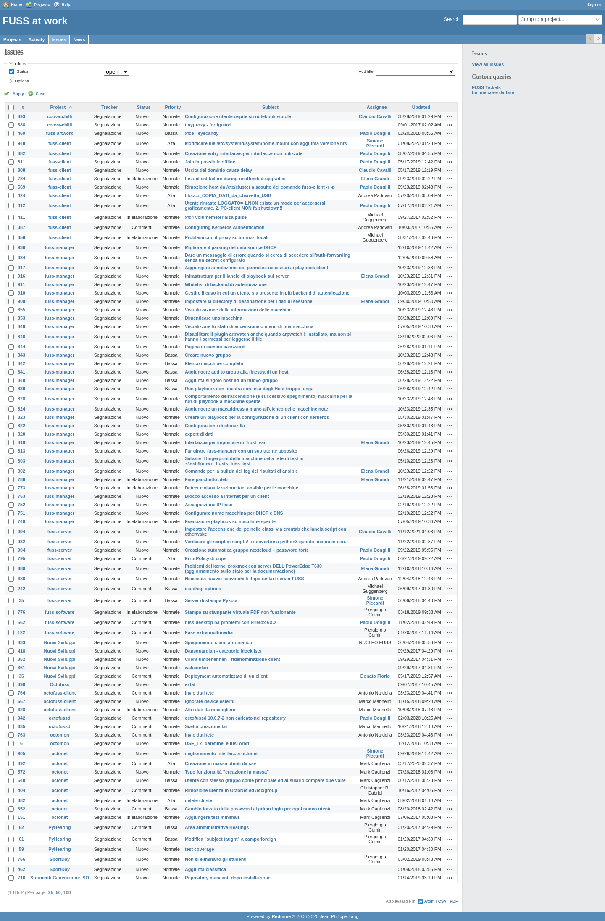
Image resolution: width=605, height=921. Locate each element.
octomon (59, 734)
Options (22, 81)
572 (21, 771)
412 (21, 205)
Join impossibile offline (210, 161)
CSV (442, 901)
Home (16, 4)
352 (21, 808)
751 (21, 513)
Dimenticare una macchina (213, 318)
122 (21, 632)
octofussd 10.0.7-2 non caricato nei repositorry (235, 718)
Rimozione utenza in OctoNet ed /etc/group (231, 790)
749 (21, 521)
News (79, 39)
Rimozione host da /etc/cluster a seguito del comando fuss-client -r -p (260, 186)
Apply (18, 93)
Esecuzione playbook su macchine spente (230, 521)
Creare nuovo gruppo (208, 355)
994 (21, 531)
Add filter (367, 71)
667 (21, 701)
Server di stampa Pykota (211, 600)
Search (452, 19)
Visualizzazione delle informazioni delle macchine (238, 309)
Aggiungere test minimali (212, 817)
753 (21, 496)
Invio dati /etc (199, 692)
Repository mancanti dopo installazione (228, 877)
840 (21, 380)
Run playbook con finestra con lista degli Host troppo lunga (249, 388)
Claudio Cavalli (375, 116)
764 (21, 692)
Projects (42, 4)
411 (21, 217)
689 (21, 568)
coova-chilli (59, 116)
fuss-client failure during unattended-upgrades (235, 178)
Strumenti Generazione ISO (59, 877)
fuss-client (59, 143)
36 (21, 676)
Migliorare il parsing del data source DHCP (230, 247)
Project (58, 107)
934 (21, 257)
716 (21, 877)
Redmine (281, 916)
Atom (429, 901)
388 (21, 124)
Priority (173, 107)
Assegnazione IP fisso (209, 504)
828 (21, 398)
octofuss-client (60, 692)
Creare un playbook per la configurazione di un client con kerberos (257, 417)
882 (21, 153)
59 (21, 849)
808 (21, 170)
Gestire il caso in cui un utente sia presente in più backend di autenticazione (267, 292)
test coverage (199, 849)
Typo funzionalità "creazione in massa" (227, 771)
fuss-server (59, 531)
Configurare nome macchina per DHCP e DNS (234, 513)
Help (66, 4)
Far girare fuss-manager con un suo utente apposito (241, 450)
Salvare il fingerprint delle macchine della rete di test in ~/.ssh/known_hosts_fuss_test (244, 461)
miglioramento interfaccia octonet (221, 753)
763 (21, 734)
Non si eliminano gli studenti (216, 859)
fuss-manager (60, 247)
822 (21, 425)
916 (21, 276)
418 (21, 650)
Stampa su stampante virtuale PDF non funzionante (240, 612)
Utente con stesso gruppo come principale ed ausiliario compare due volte (265, 780)
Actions (449, 116)
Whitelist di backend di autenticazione (226, 284)
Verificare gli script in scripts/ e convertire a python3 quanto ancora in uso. (265, 541)
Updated (421, 107)
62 (21, 827)
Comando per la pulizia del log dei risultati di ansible (241, 471)
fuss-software (59, 612)
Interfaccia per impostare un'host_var (225, 442)
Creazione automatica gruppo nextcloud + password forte (247, 550)
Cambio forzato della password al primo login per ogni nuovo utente (258, 808)
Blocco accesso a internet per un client (227, 496)
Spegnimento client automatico (218, 642)
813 (21, 450)
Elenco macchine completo (214, 363)
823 (21, 417)
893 (21, 116)
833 (21, 642)
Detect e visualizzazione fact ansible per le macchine (241, 487)
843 (21, 355)
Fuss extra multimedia (209, 632)
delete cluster (199, 800)
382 (21, 800)
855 (21, 309)
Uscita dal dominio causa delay (218, 170)
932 (21, 541)
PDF (454, 901)
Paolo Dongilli (375, 133)
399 (21, 684)
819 (21, 442)
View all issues (488, 64)
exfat (190, 684)
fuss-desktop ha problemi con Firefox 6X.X (231, 622)
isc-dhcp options (203, 588)
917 (21, 267)
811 (21, 161)
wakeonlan (196, 667)
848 (21, 326)
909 (21, 301)
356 (21, 237)
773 (21, 487)
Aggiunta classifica (205, 869)
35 (21, 600)
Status (22, 71)
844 (21, 346)
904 (21, 550)
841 (21, 371)
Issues (59, 39)
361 (21, 667)
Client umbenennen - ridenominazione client (232, 659)
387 (21, 227)
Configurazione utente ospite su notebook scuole (238, 116)
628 (21, 709)
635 (21, 726)
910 (21, 292)
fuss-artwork (60, 133)
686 (21, 578)
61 (21, 839)
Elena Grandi (375, 178)
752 (21, 504)
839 (21, 388)
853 (21, 318)
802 (21, 471)
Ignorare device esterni (209, 701)
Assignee (377, 107)
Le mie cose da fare (493, 92)
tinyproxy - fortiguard (208, 124)
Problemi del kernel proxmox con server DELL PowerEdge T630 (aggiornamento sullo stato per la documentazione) (253, 568)
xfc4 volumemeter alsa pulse (216, 217)
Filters (20, 63)
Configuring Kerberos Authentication (225, 227)
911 (21, 284)
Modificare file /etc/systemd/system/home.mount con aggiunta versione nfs (266, 143)
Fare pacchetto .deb (206, 479)
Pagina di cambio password (215, 346)
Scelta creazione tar (206, 726)
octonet (59, 753)
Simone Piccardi (375, 143)
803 (21, 460)
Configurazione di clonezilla (215, 425)
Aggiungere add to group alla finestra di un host (237, 371)
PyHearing (59, 827)
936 (21, 247)
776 (21, 612)
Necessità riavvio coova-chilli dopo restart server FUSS (244, 578)
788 (21, 479)
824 (21, 408)
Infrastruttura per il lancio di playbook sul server (237, 276)
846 (21, 336)
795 (21, 558)
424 (21, 195)
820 (21, 434)
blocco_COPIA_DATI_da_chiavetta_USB (228, 195)
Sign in (594, 4)
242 (21, 588)
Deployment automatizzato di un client (226, 676)
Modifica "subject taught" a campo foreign (230, 839)
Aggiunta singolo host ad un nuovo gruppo (231, 380)
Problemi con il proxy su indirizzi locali (226, 237)
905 (21, 753)
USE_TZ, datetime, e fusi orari (217, 743)
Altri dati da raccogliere (210, 709)
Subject (270, 107)
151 (21, 817)
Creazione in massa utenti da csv (220, 763)
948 (21, 143)
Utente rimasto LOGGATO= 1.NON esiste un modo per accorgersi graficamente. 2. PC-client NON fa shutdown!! (255, 205)
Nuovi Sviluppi (59, 642)
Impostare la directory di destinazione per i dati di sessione (249, 301)
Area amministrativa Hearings (217, 827)
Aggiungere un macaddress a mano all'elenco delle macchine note (256, 408)
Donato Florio (375, 676)
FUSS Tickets (486, 87)
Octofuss (60, 684)
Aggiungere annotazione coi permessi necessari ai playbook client (256, 267)
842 (21, 363)
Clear (41, 93)
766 (21, 859)
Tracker (109, 107)
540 (21, 780)
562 (21, 622)
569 (21, 186)
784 (21, 178)
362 (21, 659)
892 (21, 763)
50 (58, 892)
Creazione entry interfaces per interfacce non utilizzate (243, 153)
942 (21, 718)
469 (21, 133)
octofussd (60, 718)
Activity (37, 39)
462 (21, 869)
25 (50, 892)
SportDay (60, 859)
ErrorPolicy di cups (205, 558)
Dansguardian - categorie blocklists (223, 650)
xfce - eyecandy (201, 133)
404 (21, 790)
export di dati (199, 434)
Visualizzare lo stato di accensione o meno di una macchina (249, 326)
